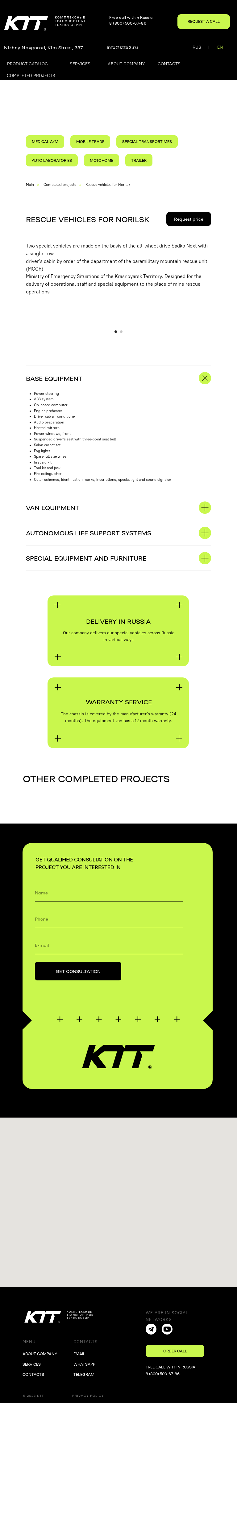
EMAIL (79, 1472)
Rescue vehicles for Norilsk (107, 184)
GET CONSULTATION (78, 1089)
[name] (109, 1011)
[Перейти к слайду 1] (115, 449)
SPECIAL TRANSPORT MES (147, 141)
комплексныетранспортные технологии (71, 21)
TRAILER (139, 160)
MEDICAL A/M (45, 141)
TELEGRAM (83, 1492)
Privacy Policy (88, 1514)
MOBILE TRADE (90, 141)
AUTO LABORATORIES (52, 160)
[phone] (109, 1037)
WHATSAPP (84, 1482)
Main (30, 184)
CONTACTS (33, 1492)
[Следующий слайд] (228, 381)
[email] (109, 1063)
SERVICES (32, 1482)
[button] (203, 21)
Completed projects (60, 184)
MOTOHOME (101, 160)
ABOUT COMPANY (40, 1472)
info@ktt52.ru (122, 47)
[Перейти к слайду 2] (121, 449)
